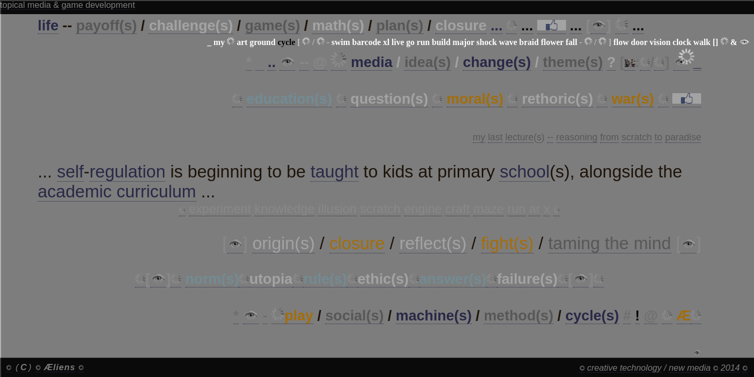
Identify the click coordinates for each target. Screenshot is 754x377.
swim (340, 42)
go (410, 42)
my (219, 42)
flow (621, 42)
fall (571, 42)
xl (386, 42)
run (423, 42)
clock (682, 42)
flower (552, 42)
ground (263, 42)
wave (508, 42)
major (463, 42)
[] (715, 42)
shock (486, 42)
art (242, 42)
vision (660, 42)
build (441, 42)
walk (702, 42)
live (398, 42)
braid (529, 42)
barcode (366, 42)
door (639, 42)
